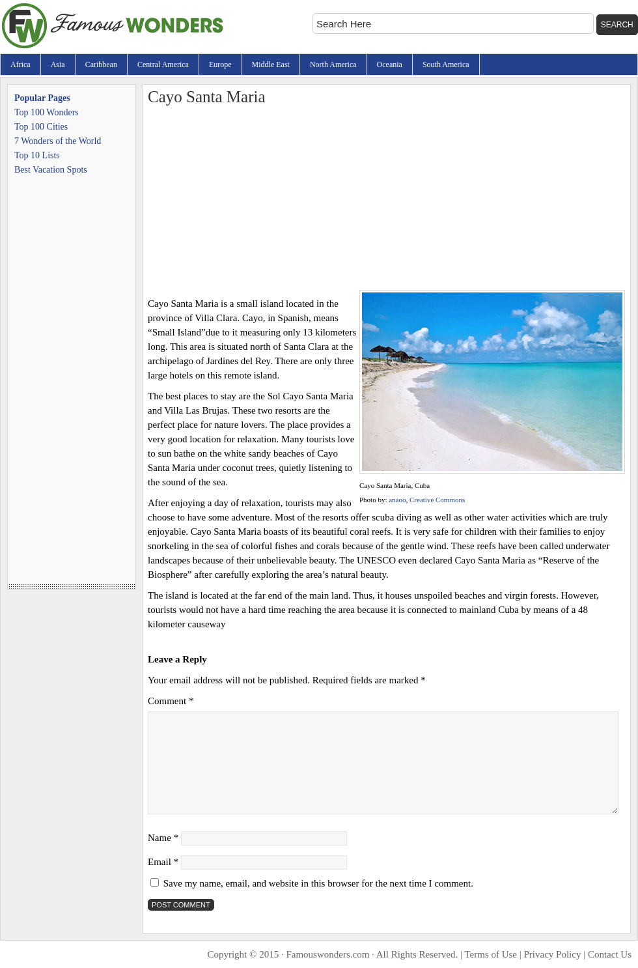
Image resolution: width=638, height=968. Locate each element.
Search (617, 24)
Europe (220, 64)
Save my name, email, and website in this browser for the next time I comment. (318, 883)
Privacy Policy (552, 954)
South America (446, 64)
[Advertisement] (386, 198)
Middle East (271, 64)
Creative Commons (437, 500)
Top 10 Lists (37, 155)
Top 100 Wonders (46, 112)
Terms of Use (490, 954)
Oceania (389, 64)
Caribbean (101, 64)
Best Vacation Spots (50, 170)
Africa (20, 64)
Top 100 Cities (41, 127)
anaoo (397, 500)
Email (163, 862)
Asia (58, 64)
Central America (163, 64)
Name (163, 838)
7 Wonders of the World (57, 141)
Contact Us (609, 954)
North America (333, 64)
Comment (170, 701)
